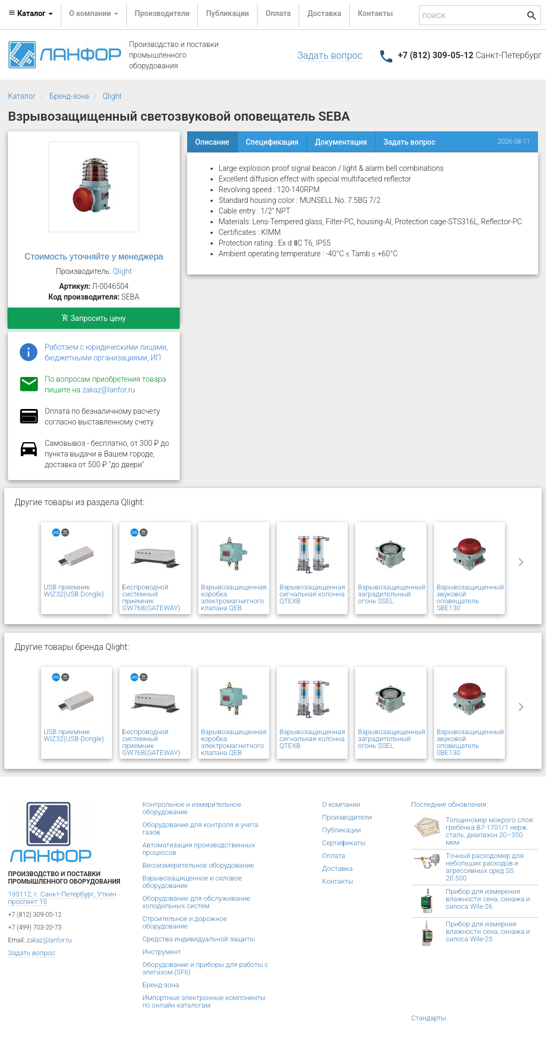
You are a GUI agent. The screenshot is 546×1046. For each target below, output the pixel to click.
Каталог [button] (30, 13)
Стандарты (428, 1018)
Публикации (227, 13)
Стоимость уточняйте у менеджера (94, 256)
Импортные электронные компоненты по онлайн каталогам (204, 1001)
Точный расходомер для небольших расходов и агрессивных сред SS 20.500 (485, 867)
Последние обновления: (449, 804)
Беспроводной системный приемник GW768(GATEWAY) (151, 597)
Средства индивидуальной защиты (198, 939)
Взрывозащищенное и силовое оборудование (192, 882)
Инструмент (161, 952)
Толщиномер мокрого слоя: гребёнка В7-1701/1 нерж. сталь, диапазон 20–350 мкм (490, 831)
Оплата (278, 13)
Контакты (375, 13)
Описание (212, 142)
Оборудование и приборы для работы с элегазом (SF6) (205, 968)
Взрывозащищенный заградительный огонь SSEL (391, 594)
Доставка (324, 13)
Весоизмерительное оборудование (198, 865)
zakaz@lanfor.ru (108, 390)
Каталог (22, 96)
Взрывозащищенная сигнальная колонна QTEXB (312, 594)
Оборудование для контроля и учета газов (200, 828)
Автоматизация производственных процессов (198, 848)
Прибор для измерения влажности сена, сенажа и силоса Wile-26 (488, 898)
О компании (341, 804)
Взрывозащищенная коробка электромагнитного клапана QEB (234, 597)
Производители (162, 13)
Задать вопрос (330, 55)
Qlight (112, 96)
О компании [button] (93, 13)
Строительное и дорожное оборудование (184, 922)
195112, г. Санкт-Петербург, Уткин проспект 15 (62, 898)
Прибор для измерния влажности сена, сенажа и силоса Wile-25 (488, 931)
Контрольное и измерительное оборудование (191, 808)
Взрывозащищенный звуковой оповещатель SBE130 (470, 597)
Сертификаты (344, 843)
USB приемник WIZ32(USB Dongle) (74, 590)
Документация (341, 142)
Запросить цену (93, 318)
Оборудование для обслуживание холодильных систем (196, 902)
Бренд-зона (69, 96)
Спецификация (272, 142)
